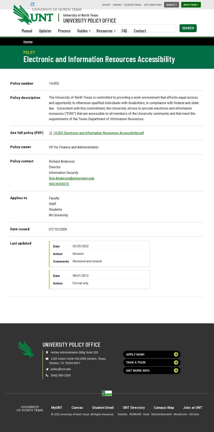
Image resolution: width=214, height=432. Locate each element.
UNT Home (193, 414)
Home (28, 42)
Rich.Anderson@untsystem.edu (71, 178)
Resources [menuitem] (105, 31)
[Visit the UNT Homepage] (47, 15)
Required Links (179, 414)
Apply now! (152, 354)
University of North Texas (80, 15)
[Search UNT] (171, 4)
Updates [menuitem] (45, 30)
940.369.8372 (59, 184)
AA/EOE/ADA (134, 414)
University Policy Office (89, 20)
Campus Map (164, 408)
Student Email (133, 4)
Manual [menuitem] (27, 30)
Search (188, 28)
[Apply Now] (191, 4)
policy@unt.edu (61, 369)
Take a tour (152, 362)
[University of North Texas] (21, 14)
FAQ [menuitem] (124, 30)
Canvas (117, 4)
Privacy (145, 414)
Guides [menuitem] (82, 31)
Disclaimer (121, 414)
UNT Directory (153, 4)
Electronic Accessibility (160, 414)
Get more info (152, 370)
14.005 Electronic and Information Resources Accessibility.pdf (98, 133)
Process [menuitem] (64, 30)
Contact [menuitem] (140, 30)
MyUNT (106, 4)
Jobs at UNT (193, 408)
